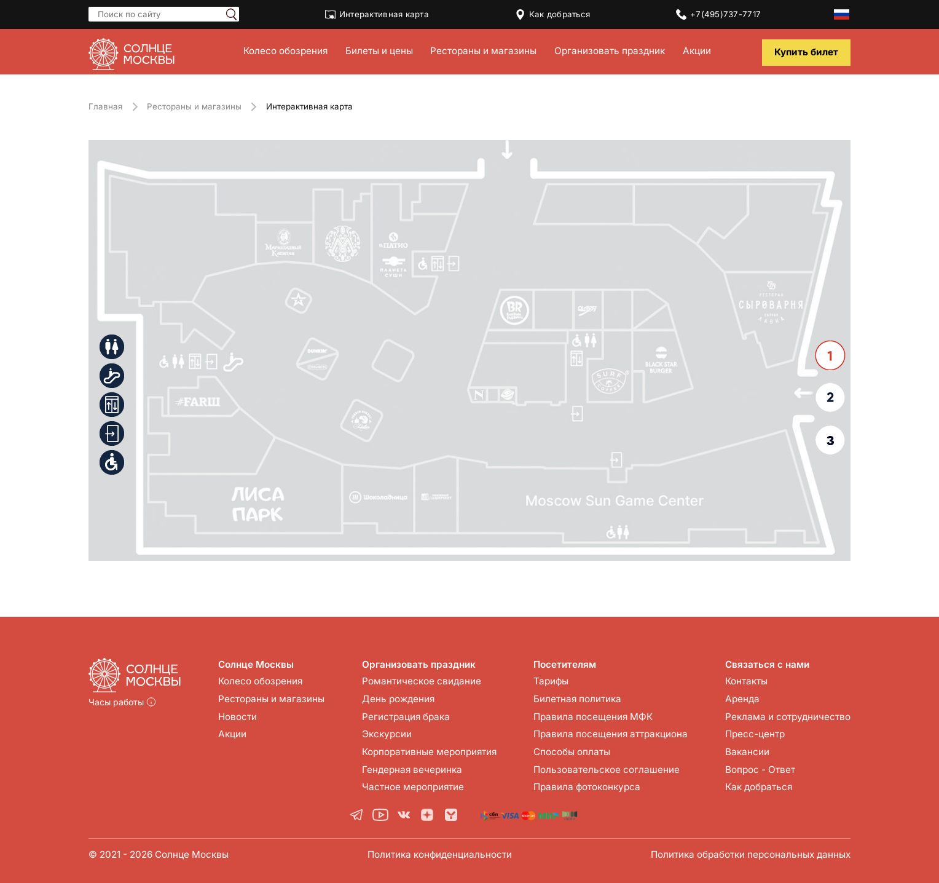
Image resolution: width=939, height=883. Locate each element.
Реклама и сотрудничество (788, 717)
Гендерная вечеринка (412, 769)
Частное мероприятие (413, 787)
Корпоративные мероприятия (429, 752)
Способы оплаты (571, 752)
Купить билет (806, 52)
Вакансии (747, 752)
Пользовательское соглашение (606, 769)
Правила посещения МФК (593, 717)
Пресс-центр (755, 734)
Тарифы (550, 681)
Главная (105, 106)
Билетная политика (577, 699)
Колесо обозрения (285, 51)
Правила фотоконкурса (586, 787)
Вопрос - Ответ (760, 769)
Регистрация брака (406, 717)
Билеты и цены (379, 51)
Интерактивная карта (377, 14)
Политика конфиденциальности (439, 854)
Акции (697, 51)
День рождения (398, 699)
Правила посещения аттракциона (610, 734)
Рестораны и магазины (483, 51)
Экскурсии (387, 734)
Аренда (742, 699)
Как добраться (552, 14)
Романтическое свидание (421, 681)
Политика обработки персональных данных (751, 854)
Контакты (746, 681)
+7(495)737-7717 (718, 14)
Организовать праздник (609, 51)
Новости (237, 717)
